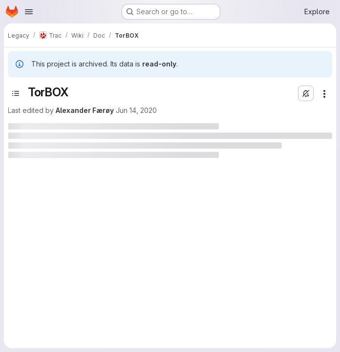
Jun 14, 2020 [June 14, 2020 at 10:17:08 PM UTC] (136, 110)
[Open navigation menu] (29, 12)
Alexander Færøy (85, 110)
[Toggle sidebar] (15, 93)
